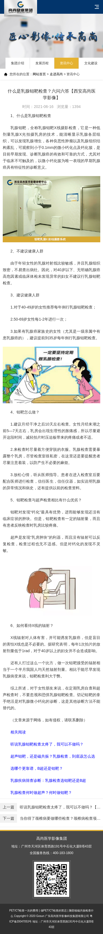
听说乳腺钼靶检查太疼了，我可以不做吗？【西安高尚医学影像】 (51, 807)
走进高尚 (56, 74)
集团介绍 (17, 63)
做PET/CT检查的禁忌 (54, 910)
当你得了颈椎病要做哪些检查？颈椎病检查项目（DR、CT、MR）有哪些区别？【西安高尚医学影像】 (51, 818)
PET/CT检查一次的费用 (23, 910)
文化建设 (91, 63)
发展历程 (42, 63)
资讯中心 (66, 63)
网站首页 (39, 74)
